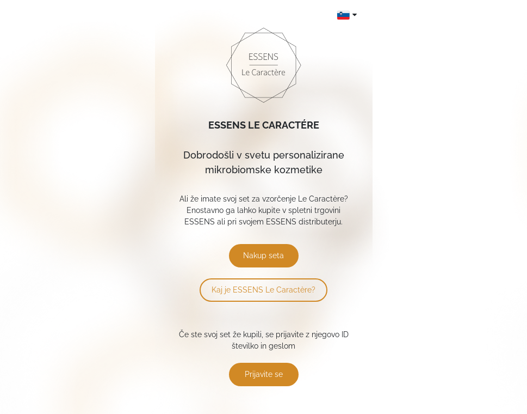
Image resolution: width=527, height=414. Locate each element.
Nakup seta (263, 255)
